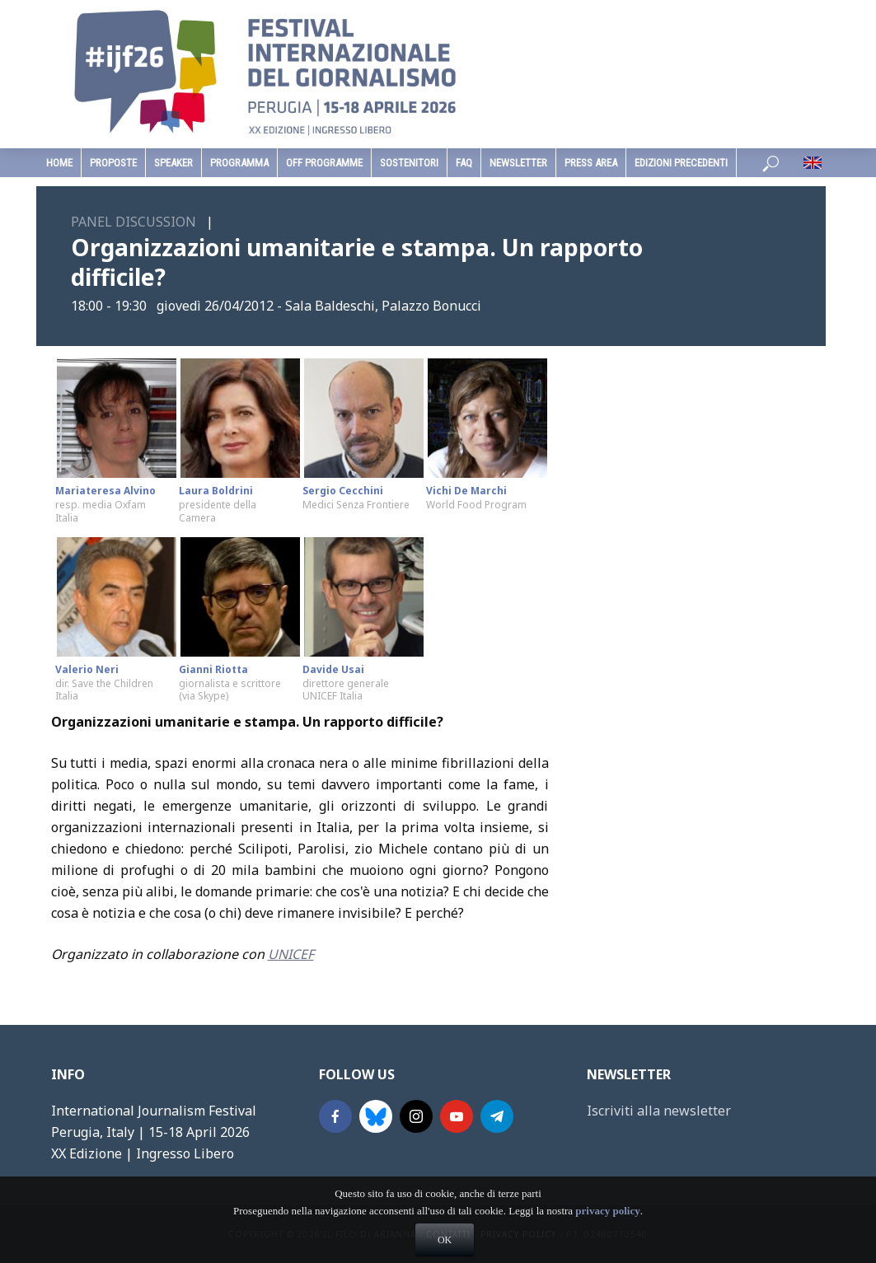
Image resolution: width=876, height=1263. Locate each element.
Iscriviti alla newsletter (659, 1111)
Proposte (113, 163)
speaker (173, 163)
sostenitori (409, 163)
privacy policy (607, 1239)
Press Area (590, 163)
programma (239, 163)
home (59, 163)
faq (464, 163)
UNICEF (291, 954)
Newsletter (518, 163)
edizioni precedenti (681, 163)
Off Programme (324, 163)
